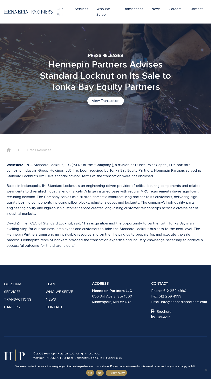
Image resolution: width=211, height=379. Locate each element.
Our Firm (60, 12)
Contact (196, 9)
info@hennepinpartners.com (184, 302)
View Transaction (105, 100)
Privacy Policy (113, 358)
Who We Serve (103, 12)
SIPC (56, 358)
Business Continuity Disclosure (82, 358)
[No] (206, 370)
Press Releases (39, 150)
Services (81, 9)
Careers (175, 9)
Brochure (161, 311)
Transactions (133, 9)
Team (51, 284)
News (156, 9)
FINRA (48, 358)
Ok (90, 372)
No (100, 372)
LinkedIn (160, 317)
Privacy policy (116, 372)
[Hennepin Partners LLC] (28, 12)
